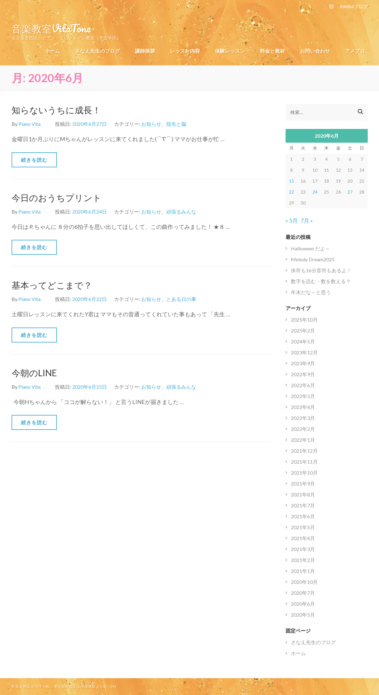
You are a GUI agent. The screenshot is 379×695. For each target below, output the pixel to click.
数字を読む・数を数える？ (321, 281)
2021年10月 (304, 473)
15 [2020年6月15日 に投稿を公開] (291, 181)
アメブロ (355, 51)
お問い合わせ (315, 51)
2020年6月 (303, 604)
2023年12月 (304, 352)
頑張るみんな (181, 211)
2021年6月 (303, 516)
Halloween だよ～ (310, 248)
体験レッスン (230, 51)
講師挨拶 (145, 51)
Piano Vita (29, 124)
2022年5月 (303, 396)
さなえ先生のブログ (97, 51)
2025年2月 (303, 330)
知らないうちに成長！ (56, 110)
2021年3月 (303, 549)
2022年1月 (303, 440)
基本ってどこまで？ (52, 285)
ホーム (52, 51)
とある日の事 (181, 299)
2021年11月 (304, 462)
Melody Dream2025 (313, 259)
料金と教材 (272, 51)
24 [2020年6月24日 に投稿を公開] (314, 192)
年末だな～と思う (311, 292)
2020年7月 (303, 593)
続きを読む (34, 160)
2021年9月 (303, 483)
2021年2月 (303, 560)
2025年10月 (304, 320)
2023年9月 (303, 363)
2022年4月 (303, 407)
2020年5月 (303, 615)
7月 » (307, 220)
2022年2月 (303, 429)
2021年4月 (303, 538)
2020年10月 (304, 582)
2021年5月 (303, 527)
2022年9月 (303, 374)
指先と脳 (176, 124)
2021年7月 (303, 505)
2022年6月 (303, 385)
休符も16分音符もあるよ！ (321, 270)
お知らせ (151, 124)
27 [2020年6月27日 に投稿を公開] (349, 192)
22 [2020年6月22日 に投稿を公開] (291, 192)
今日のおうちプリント (57, 197)
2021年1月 (303, 571)
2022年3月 (303, 418)
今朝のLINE (34, 372)
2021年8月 (303, 494)
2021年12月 (304, 451)
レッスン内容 (185, 51)
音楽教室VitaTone (51, 28)
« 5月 (292, 220)
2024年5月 (303, 341)
